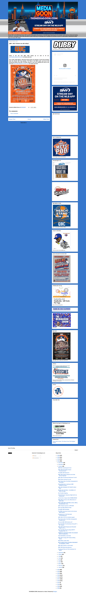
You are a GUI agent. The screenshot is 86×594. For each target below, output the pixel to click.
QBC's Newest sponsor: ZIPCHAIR (66, 505)
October (60, 466)
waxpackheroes (65, 82)
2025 (58, 457)
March (60, 563)
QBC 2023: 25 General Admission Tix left (67, 477)
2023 (58, 461)
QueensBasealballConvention (16, 57)
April (59, 561)
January (60, 567)
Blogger (55, 591)
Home (29, 119)
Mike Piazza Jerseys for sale (64, 479)
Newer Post (12, 119)
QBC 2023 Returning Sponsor (65, 547)
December (60, 462)
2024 (58, 459)
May (59, 559)
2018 (58, 577)
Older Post (46, 119)
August (60, 554)
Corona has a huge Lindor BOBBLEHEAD (67, 497)
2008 (58, 588)
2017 (58, 578)
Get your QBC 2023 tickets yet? (65, 522)
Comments (36, 457)
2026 (58, 455)
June (59, 558)
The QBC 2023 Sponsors (63, 472)
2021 (58, 571)
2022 (58, 569)
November (60, 464)
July (59, 556)
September (61, 552)
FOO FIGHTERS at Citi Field (64, 535)
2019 (58, 575)
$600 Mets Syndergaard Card (64, 467)
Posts (34, 455)
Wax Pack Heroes (57, 82)
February (60, 565)
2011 (58, 582)
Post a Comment (14, 113)
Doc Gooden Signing (63, 493)
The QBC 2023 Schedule (63, 509)
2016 (58, 580)
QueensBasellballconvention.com (21, 63)
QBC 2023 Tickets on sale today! (65, 545)
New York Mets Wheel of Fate (64, 507)
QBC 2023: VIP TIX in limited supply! (66, 517)
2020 (58, 573)
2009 (58, 586)
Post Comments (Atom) (32, 122)
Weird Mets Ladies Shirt (63, 540)
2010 (58, 584)
